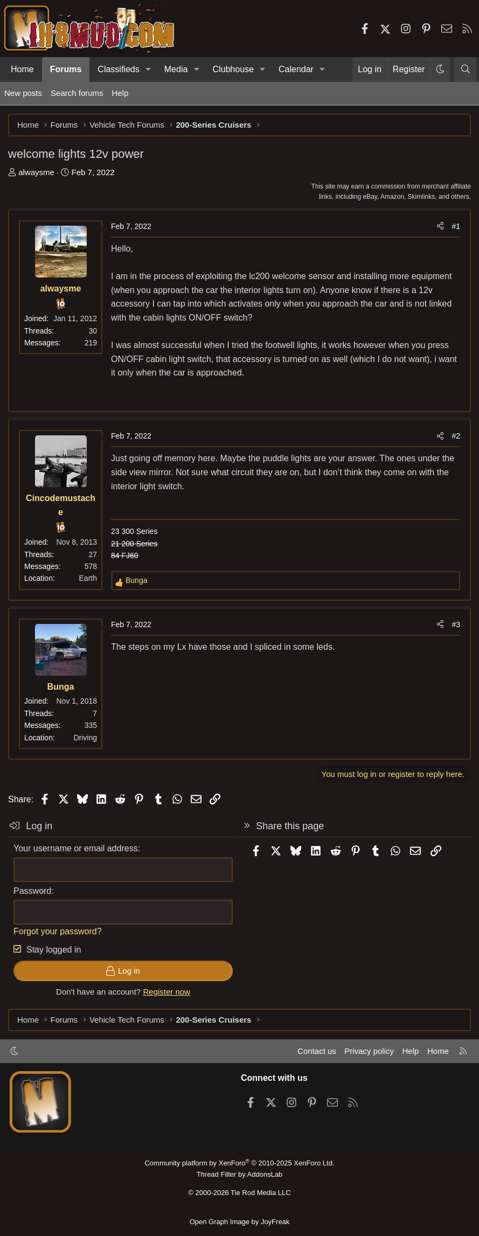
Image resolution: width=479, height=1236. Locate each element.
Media (176, 69)
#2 (456, 436)
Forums (66, 69)
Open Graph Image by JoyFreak (240, 1222)
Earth (88, 578)
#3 (456, 624)
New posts (23, 93)
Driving (85, 737)
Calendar (296, 69)
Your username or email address (75, 848)
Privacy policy (369, 1051)
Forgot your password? (57, 931)
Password (32, 890)
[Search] (465, 69)
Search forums (77, 93)
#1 (456, 226)
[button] (148, 69)
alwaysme (36, 172)
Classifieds (118, 69)
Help (120, 93)
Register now (166, 991)
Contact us (316, 1051)
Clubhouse (233, 69)
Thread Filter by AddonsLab (240, 1174)
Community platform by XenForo (239, 1163)
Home (22, 69)
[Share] (440, 226)
